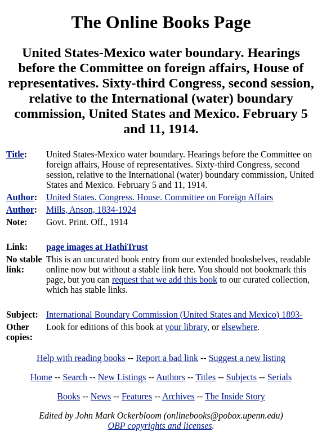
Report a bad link (167, 358)
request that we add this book (164, 279)
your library (186, 327)
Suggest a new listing (247, 358)
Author (20, 197)
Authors (170, 377)
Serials (279, 377)
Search (75, 377)
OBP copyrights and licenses (160, 425)
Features (137, 396)
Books (68, 396)
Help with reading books (81, 358)
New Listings (122, 377)
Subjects (241, 377)
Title (15, 154)
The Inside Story (235, 396)
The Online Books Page (161, 22)
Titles (205, 377)
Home (41, 377)
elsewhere (239, 327)
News (101, 396)
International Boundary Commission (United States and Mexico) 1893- (174, 314)
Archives (178, 396)
